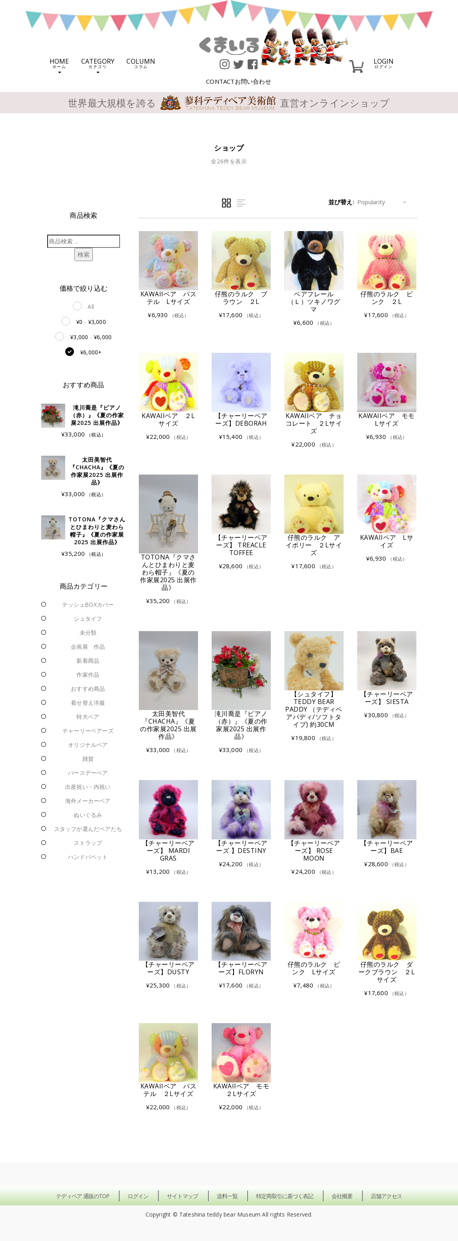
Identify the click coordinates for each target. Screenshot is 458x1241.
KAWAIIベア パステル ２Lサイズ (168, 1090)
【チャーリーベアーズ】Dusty (168, 968)
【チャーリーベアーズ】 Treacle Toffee (241, 545)
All (91, 306)
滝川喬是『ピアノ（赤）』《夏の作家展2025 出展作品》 (241, 725)
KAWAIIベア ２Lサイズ (168, 419)
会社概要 (342, 1196)
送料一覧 (227, 1196)
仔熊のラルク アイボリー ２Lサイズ (314, 545)
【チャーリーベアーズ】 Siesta (386, 698)
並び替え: (341, 202)
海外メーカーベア (88, 801)
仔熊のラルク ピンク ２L (386, 298)
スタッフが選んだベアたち (88, 829)
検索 (84, 254)
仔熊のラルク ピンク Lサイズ (314, 968)
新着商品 (87, 660)
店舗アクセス (386, 1196)
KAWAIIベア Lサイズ (387, 541)
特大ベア (87, 716)
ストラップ (88, 843)
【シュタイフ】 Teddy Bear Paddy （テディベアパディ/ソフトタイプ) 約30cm (313, 709)
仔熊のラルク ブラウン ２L (241, 298)
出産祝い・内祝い (88, 786)
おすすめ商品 (88, 688)
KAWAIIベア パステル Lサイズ (168, 298)
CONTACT (238, 81)
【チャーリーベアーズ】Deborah (241, 419)
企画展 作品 (88, 646)
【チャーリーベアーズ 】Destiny (241, 847)
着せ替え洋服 (88, 702)
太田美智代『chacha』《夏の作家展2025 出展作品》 (168, 725)
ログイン (138, 1196)
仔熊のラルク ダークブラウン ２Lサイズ (386, 972)
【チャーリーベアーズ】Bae (386, 847)
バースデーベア (88, 772)
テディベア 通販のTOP (82, 1196)
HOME (59, 65)
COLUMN (140, 62)
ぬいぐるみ (88, 815)
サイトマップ (182, 1196)
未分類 (88, 632)
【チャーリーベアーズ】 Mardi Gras (168, 851)
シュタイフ (88, 618)
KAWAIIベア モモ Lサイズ (389, 419)
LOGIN (384, 62)
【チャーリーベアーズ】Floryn (241, 968)
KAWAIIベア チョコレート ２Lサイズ (314, 423)
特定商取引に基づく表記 (284, 1196)
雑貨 (88, 758)
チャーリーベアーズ (88, 730)
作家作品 (87, 674)
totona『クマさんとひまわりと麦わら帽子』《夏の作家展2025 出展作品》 (168, 572)
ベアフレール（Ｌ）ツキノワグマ (314, 302)
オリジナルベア (88, 744)
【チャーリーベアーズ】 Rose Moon (314, 851)
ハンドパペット (88, 857)
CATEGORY (98, 65)
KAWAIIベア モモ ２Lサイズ (244, 1090)
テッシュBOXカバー (88, 604)
